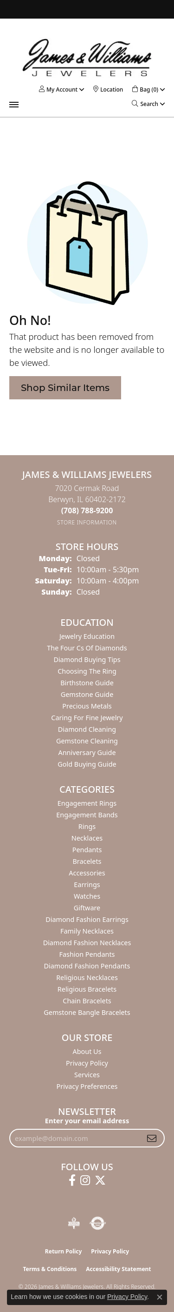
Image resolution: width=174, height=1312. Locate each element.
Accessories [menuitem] (87, 872)
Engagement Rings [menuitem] (87, 803)
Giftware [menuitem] (87, 907)
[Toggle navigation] (14, 105)
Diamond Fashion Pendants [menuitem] (87, 965)
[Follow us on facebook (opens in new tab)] (72, 1180)
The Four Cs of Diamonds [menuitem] (87, 647)
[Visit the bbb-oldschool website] (73, 1223)
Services (87, 1074)
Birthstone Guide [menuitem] (87, 682)
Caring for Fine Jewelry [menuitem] (86, 717)
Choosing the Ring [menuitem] (87, 671)
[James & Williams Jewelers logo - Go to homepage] (87, 57)
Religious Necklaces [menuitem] (87, 977)
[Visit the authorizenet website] (97, 1223)
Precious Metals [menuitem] (86, 706)
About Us (87, 1051)
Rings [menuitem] (87, 826)
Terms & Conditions (50, 1269)
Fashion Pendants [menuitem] (87, 954)
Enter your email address (87, 1120)
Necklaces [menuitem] (87, 838)
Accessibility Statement (118, 1269)
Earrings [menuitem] (87, 884)
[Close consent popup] (159, 1297)
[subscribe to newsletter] (152, 1138)
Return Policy (63, 1251)
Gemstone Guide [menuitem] (87, 694)
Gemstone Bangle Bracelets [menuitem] (87, 1012)
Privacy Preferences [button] (87, 1086)
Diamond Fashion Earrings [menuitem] (87, 919)
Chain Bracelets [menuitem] (87, 1000)
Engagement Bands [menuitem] (86, 814)
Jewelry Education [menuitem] (87, 636)
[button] (58, 89)
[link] (108, 89)
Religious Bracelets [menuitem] (87, 989)
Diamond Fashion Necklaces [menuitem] (87, 942)
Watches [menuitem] (87, 896)
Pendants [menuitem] (87, 849)
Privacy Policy (87, 1063)
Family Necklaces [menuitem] (87, 931)
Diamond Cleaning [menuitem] (87, 729)
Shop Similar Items (65, 387)
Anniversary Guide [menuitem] (87, 752)
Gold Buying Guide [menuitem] (87, 764)
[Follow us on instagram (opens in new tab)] (85, 1180)
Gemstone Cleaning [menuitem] (87, 740)
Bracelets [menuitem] (86, 861)
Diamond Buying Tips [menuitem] (86, 659)
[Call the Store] (87, 510)
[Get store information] (87, 522)
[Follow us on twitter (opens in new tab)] (100, 1180)
